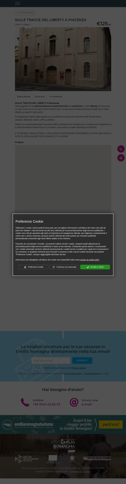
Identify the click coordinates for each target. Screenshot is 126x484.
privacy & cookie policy (89, 260)
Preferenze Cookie (33, 267)
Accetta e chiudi (95, 267)
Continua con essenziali (64, 267)
